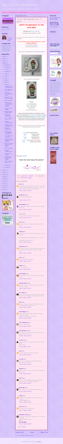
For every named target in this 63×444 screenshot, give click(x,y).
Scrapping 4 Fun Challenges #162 (8, 125)
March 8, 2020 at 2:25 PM (25, 279)
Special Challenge (35, 31)
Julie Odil (21, 359)
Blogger (39, 441)
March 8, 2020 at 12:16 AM (25, 190)
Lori (24, 135)
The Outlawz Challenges (40, 116)
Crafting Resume (13, 12)
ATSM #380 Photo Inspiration (8, 136)
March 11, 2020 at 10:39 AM (25, 410)
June (6, 78)
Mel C (20, 257)
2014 (4, 181)
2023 (4, 56)
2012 (4, 185)
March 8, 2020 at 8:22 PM (25, 318)
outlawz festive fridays (25, 177)
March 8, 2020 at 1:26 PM (25, 261)
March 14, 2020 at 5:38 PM (25, 424)
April (6, 82)
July (6, 75)
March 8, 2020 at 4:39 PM (25, 307)
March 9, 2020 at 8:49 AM (25, 364)
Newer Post (19, 432)
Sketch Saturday (8, 100)
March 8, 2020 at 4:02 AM (25, 209)
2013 (4, 183)
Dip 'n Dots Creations (19, 5)
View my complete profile (9, 39)
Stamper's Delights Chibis (8, 151)
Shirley (25, 134)
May (6, 80)
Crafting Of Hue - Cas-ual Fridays (8, 98)
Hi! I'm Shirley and (23, 322)
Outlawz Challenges (35, 37)
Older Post (44, 432)
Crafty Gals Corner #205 (7, 115)
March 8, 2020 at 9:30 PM (25, 326)
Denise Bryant (22, 311)
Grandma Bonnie (23, 283)
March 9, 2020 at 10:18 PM (25, 383)
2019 (4, 170)
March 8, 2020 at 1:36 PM (25, 269)
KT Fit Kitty (21, 292)
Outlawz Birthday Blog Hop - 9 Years (8, 145)
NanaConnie (22, 246)
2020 (4, 63)
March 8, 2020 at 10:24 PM (25, 335)
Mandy (20, 231)
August (6, 73)
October (7, 69)
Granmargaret (22, 204)
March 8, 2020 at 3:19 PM (25, 297)
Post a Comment (22, 426)
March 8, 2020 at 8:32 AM (25, 227)
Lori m (20, 222)
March (6, 84)
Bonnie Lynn (22, 387)
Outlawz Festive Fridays (8, 109)
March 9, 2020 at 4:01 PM (25, 373)
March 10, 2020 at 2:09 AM (25, 391)
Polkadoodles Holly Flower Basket (7, 158)
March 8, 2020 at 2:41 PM (25, 288)
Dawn (24, 140)
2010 (4, 189)
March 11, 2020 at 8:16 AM (25, 402)
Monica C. (21, 340)
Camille (23, 141)
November (7, 67)
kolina (20, 351)
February (7, 165)
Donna (20, 378)
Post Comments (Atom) (27, 435)
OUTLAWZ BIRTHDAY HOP (8, 122)
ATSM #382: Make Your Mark (8, 90)
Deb (24, 132)
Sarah (20, 302)
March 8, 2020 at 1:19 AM (25, 200)
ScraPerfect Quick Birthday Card (8, 94)
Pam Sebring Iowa (23, 330)
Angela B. (21, 368)
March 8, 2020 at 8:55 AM (25, 242)
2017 (4, 174)
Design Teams (23, 12)
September (7, 71)
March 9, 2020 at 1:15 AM (25, 346)
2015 (4, 178)
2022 (4, 58)
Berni (25, 138)
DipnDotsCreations (54, 26)
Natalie (20, 395)
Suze (20, 184)
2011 (4, 187)
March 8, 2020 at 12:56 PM (25, 253)
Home (4, 12)
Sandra (25, 137)
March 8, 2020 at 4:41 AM (25, 217)
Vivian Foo (21, 406)
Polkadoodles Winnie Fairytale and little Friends (8, 104)
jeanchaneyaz (22, 273)
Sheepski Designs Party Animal (8, 112)
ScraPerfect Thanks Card (7, 128)
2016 (4, 176)
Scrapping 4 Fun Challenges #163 (8, 87)
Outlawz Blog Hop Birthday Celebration (8, 132)
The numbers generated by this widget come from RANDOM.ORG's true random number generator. (54, 125)
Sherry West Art (41, 51)
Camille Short (22, 195)
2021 (4, 61)
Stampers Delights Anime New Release (8, 140)
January (7, 167)
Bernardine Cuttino (24, 414)
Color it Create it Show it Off (8, 119)
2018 (4, 172)
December (7, 65)
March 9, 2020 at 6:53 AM (25, 354)
